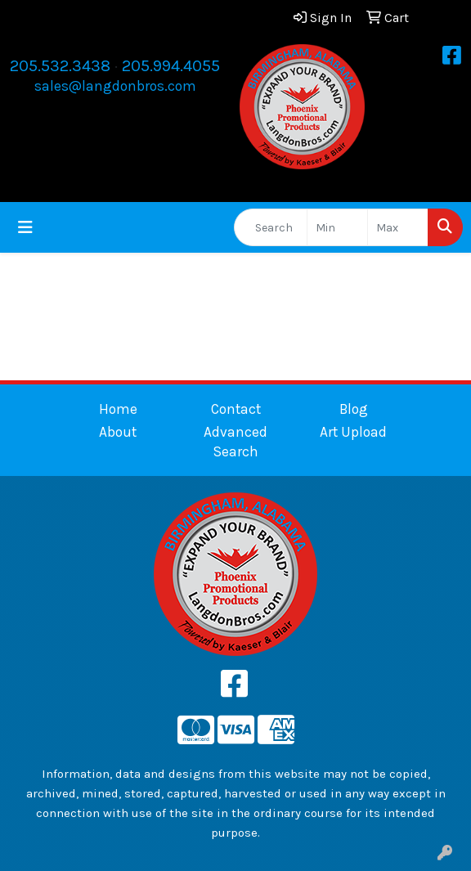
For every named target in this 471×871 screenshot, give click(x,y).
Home (118, 409)
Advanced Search (235, 442)
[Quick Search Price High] (397, 227)
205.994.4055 (171, 65)
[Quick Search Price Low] (337, 227)
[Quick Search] (270, 227)
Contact (236, 409)
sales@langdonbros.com (115, 86)
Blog (353, 409)
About (118, 432)
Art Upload (353, 432)
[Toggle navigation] (25, 228)
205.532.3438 (60, 65)
